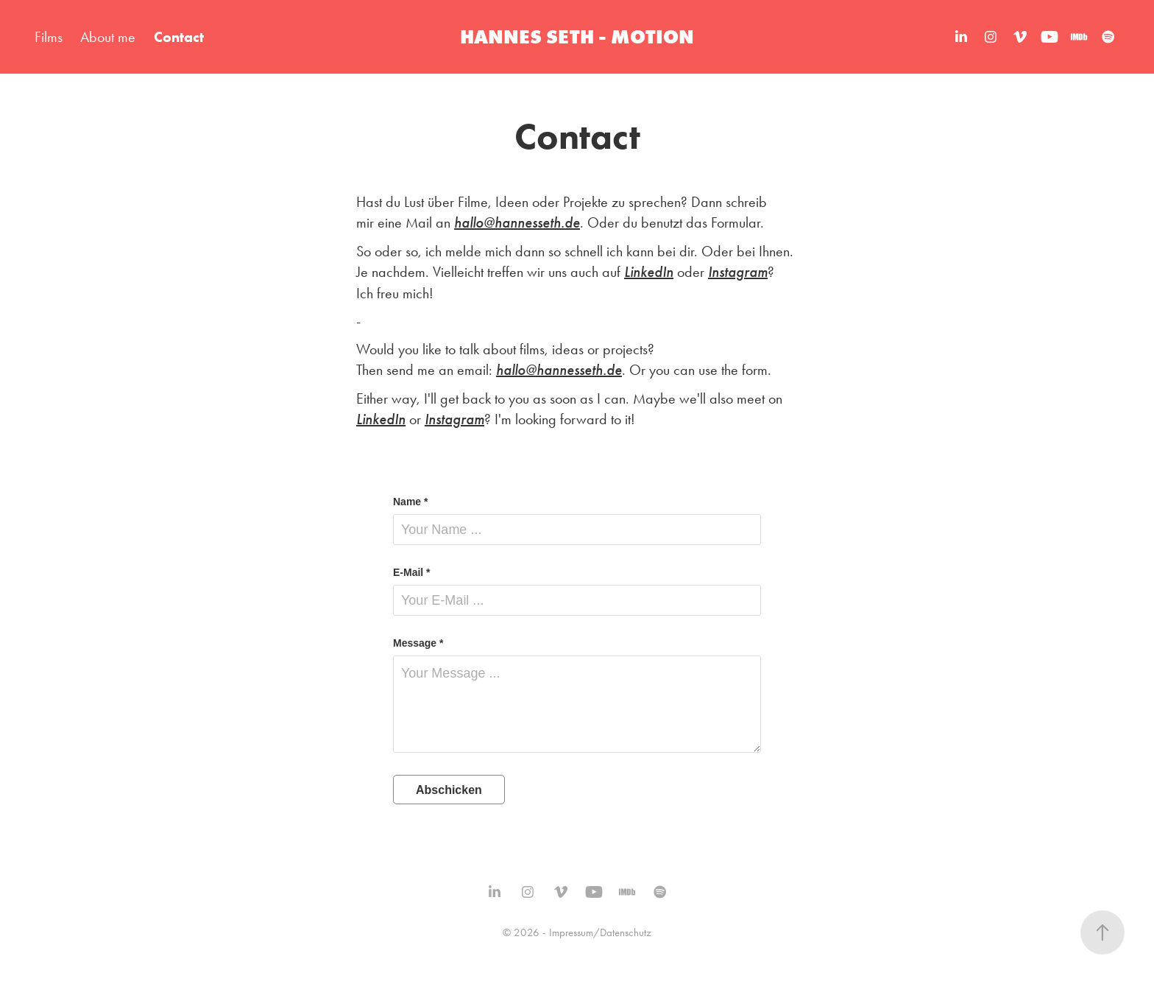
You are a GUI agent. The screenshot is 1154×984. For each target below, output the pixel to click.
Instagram (738, 272)
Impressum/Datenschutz (600, 932)
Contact (179, 37)
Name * (410, 501)
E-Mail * (412, 572)
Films (49, 37)
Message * (418, 643)
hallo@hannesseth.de (517, 223)
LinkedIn (648, 272)
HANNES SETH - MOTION (577, 37)
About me (107, 37)
